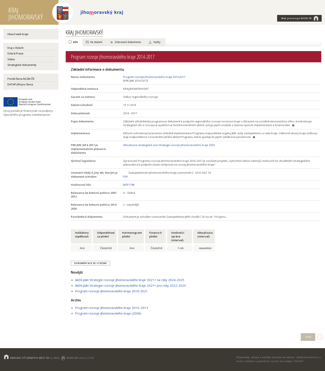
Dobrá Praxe (15, 53)
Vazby (156, 42)
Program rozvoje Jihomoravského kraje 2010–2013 (111, 308)
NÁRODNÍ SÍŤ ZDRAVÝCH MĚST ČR (29, 357)
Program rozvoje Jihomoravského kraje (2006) (108, 313)
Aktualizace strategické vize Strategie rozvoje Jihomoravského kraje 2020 (169, 145)
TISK (308, 337)
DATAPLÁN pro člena (20, 84)
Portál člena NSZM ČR (20, 79)
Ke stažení (96, 42)
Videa (11, 59)
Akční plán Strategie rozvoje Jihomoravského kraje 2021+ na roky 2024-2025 (129, 280)
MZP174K (129, 185)
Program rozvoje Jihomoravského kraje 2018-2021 (111, 291)
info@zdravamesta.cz (308, 357)
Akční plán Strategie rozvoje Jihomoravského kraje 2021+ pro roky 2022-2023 (130, 285)
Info (75, 42)
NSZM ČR (299, 18)
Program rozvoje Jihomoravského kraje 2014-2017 (154, 77)
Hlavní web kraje (17, 34)
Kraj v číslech (15, 48)
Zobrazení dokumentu (128, 42)
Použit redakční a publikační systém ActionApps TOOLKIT (269, 361)
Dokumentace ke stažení (90, 263)
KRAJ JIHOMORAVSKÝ (84, 32)
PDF (125, 176)
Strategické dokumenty (21, 65)
